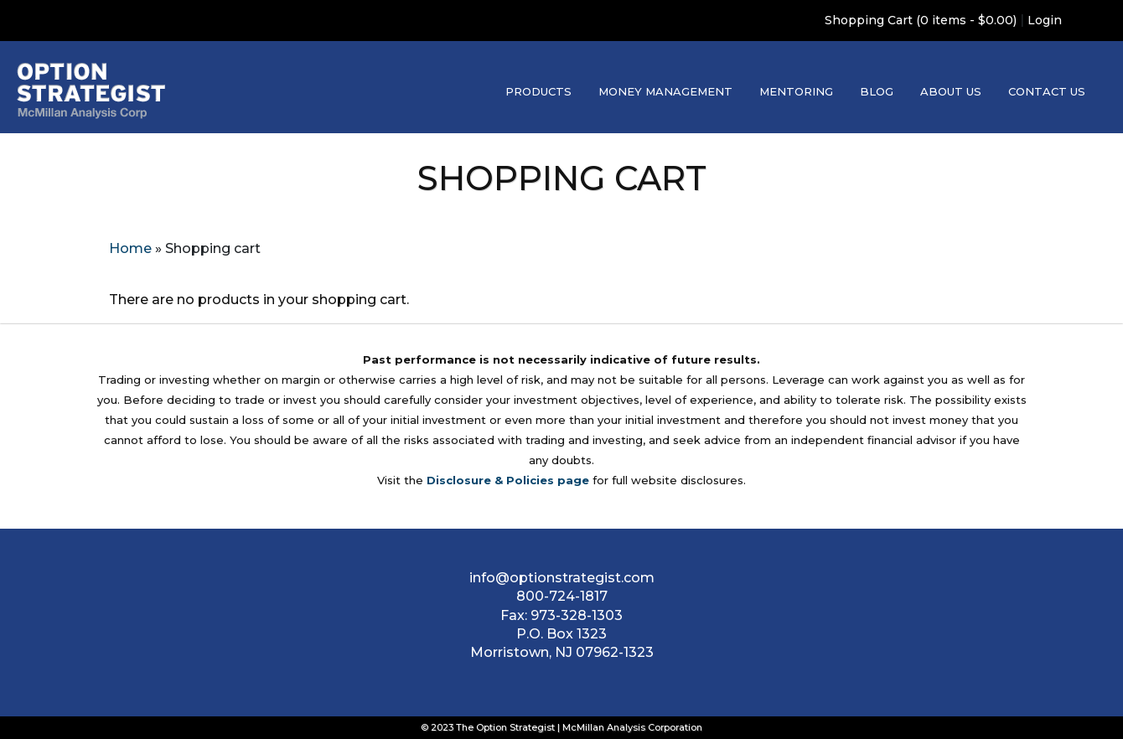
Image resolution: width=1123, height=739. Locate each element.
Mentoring (796, 91)
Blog (876, 91)
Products (538, 91)
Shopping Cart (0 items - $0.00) (921, 20)
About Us (950, 91)
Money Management (665, 91)
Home (130, 248)
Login (1044, 20)
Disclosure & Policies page (508, 480)
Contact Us (1046, 91)
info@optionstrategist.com (562, 578)
